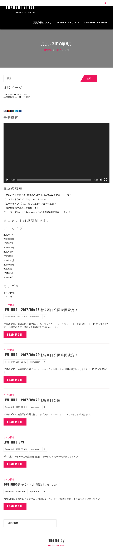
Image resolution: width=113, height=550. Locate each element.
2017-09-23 (21, 316)
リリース (8, 297)
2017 (58, 50)
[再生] (7, 179)
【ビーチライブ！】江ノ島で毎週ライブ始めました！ (30, 203)
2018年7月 (9, 243)
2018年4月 (9, 247)
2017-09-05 (21, 449)
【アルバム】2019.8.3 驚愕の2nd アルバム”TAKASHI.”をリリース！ (37, 195)
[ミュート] (100, 179)
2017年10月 (9, 269)
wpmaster (35, 316)
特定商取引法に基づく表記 (17, 97)
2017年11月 (9, 264)
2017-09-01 (21, 491)
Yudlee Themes (56, 545)
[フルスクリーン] (105, 179)
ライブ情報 (9, 292)
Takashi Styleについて (67, 22)
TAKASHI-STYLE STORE (95, 22)
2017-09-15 (21, 361)
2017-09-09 (21, 407)
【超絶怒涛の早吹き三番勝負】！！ (21, 207)
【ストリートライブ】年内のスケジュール (24, 199)
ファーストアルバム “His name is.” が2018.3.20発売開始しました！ (37, 212)
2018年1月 (8, 256)
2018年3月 (9, 251)
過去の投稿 (13, 523)
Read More (15, 335)
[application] (56, 153)
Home (48, 50)
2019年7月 (9, 234)
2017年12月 (9, 260)
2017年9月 (9, 273)
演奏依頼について (42, 22)
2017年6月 (9, 277)
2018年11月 (9, 239)
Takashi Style (20, 7)
